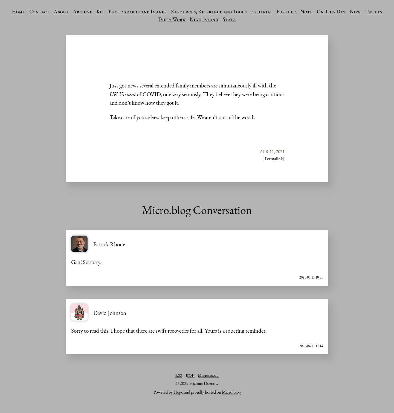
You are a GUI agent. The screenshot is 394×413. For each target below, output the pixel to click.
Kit (100, 12)
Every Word (172, 19)
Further (286, 12)
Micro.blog (208, 376)
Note (306, 12)
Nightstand (204, 19)
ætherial (262, 12)
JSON (190, 376)
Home (18, 12)
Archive (82, 12)
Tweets (373, 12)
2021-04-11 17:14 (311, 346)
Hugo (178, 392)
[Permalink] (274, 159)
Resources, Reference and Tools (209, 12)
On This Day (331, 12)
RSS (178, 376)
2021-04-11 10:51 (311, 277)
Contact (39, 12)
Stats (229, 19)
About (61, 12)
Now (355, 12)
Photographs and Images (138, 12)
